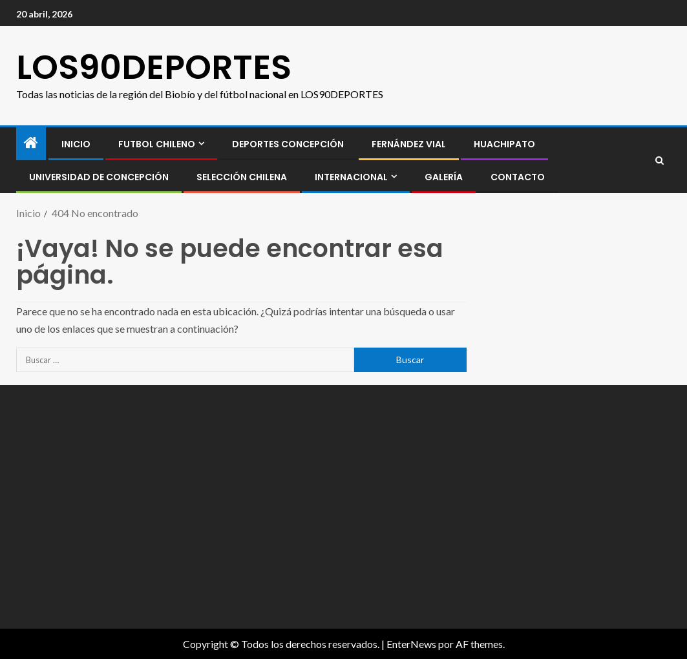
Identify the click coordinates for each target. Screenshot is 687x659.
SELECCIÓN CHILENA (241, 177)
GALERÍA (444, 177)
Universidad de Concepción (99, 177)
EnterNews (411, 644)
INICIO (75, 144)
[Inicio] (31, 143)
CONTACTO (518, 177)
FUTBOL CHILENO (156, 144)
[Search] (659, 160)
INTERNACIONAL (351, 177)
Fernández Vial (409, 144)
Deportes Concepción (288, 144)
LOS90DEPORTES (153, 66)
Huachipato (504, 144)
